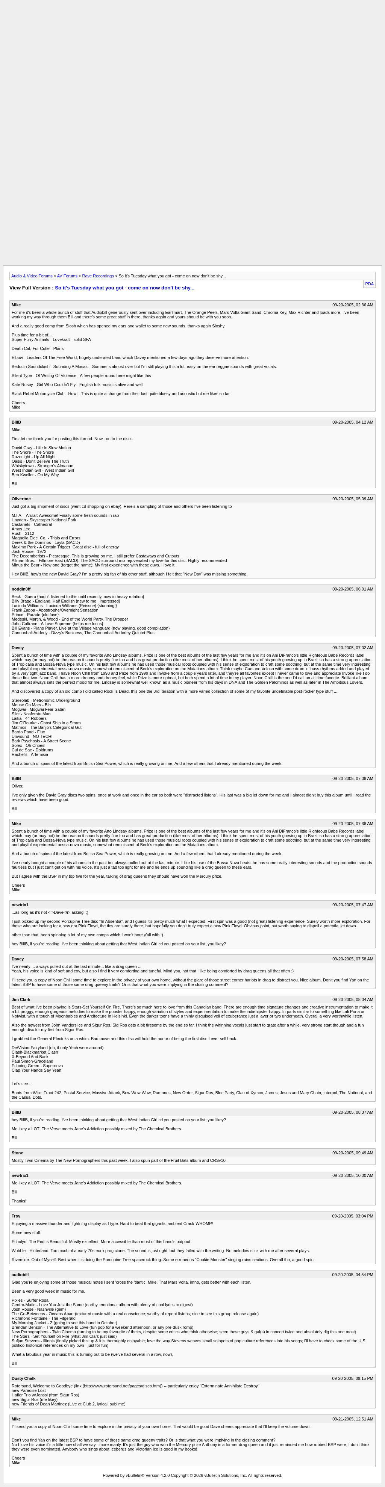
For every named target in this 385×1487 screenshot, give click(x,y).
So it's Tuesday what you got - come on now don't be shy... (124, 288)
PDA (369, 284)
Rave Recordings (98, 276)
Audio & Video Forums (32, 276)
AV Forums (67, 276)
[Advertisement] (192, 20)
